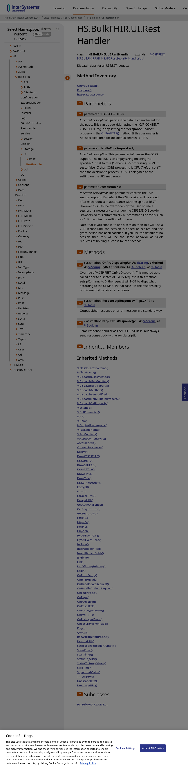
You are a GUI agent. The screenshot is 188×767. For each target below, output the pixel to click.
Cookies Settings (125, 752)
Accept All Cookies (153, 752)
